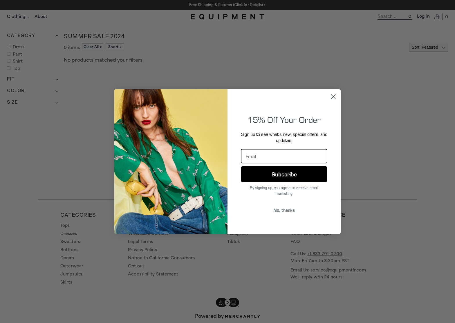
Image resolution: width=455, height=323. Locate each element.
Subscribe (284, 174)
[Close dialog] (333, 97)
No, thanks (284, 210)
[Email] (284, 156)
